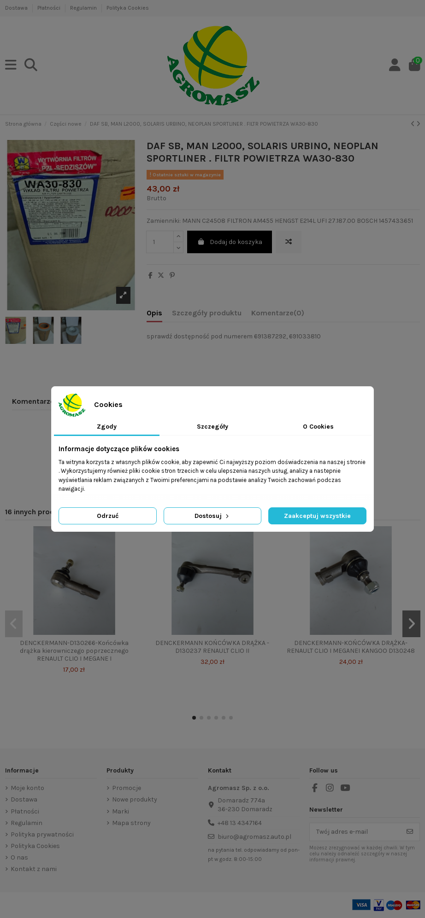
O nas (19, 857)
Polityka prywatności (42, 834)
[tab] (277, 314)
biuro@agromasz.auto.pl (254, 837)
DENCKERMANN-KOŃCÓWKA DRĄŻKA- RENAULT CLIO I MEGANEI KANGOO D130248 (351, 647)
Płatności (49, 8)
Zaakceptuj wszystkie (317, 516)
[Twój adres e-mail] (355, 832)
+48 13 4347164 (240, 823)
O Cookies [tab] (318, 426)
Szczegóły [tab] (212, 426)
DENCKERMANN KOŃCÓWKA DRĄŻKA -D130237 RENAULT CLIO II (212, 647)
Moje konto (27, 788)
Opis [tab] (154, 312)
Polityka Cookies (127, 8)
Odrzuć (107, 516)
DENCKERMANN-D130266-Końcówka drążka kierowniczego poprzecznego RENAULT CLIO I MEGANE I (74, 650)
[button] (194, 718)
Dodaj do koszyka (229, 242)
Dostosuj (212, 516)
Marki (120, 811)
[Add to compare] (288, 242)
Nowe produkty (134, 799)
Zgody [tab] (107, 426)
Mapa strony (131, 823)
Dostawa (17, 8)
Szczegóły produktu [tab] (207, 312)
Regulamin (84, 8)
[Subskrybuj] (409, 832)
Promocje (126, 788)
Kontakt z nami (34, 869)
